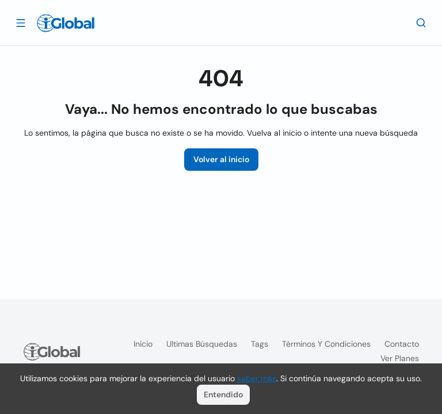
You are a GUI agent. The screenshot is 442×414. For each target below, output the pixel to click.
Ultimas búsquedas (201, 344)
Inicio (143, 344)
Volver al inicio (221, 159)
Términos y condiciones (326, 344)
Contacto (401, 344)
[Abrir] (20, 22)
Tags (259, 344)
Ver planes (399, 358)
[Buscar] (421, 22)
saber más (256, 378)
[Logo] (65, 23)
